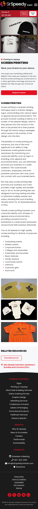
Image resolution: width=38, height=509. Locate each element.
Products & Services (19, 379)
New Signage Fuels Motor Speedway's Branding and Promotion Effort (19, 366)
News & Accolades (19, 432)
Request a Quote (24, 13)
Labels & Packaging (19, 407)
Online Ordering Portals (19, 393)
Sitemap (19, 488)
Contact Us (19, 449)
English (30, 5)
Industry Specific (19, 418)
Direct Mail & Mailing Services (19, 390)
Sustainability (19, 443)
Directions (19, 467)
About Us (19, 425)
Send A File (33, 13)
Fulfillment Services (19, 414)
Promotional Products (19, 411)
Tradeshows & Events (19, 404)
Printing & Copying (11, 59)
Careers (19, 436)
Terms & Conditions (19, 479)
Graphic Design (19, 397)
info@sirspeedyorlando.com (19, 463)
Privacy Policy (19, 477)
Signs (19, 383)
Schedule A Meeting (19, 456)
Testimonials (19, 439)
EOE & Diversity (19, 485)
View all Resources (11, 358)
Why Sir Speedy (19, 429)
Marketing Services (19, 400)
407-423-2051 (6, 15)
